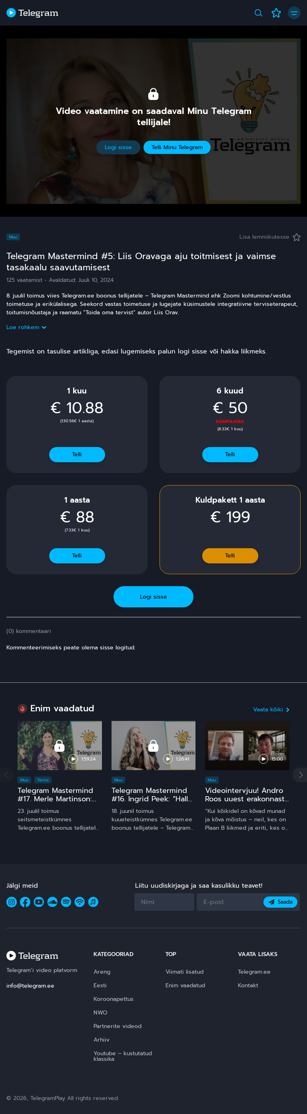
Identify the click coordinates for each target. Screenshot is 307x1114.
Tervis (43, 780)
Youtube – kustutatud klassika (123, 1056)
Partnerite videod (118, 1026)
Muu (13, 237)
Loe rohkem (26, 327)
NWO (101, 1012)
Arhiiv (102, 1040)
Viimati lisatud (184, 972)
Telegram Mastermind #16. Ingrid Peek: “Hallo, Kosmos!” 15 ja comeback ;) (153, 803)
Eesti (100, 985)
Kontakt (248, 985)
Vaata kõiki (271, 709)
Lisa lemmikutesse (270, 237)
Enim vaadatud (185, 985)
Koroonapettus (114, 999)
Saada (280, 902)
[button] (300, 775)
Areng (102, 972)
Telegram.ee (254, 972)
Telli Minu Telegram (177, 147)
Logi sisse (118, 147)
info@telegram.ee (30, 986)
